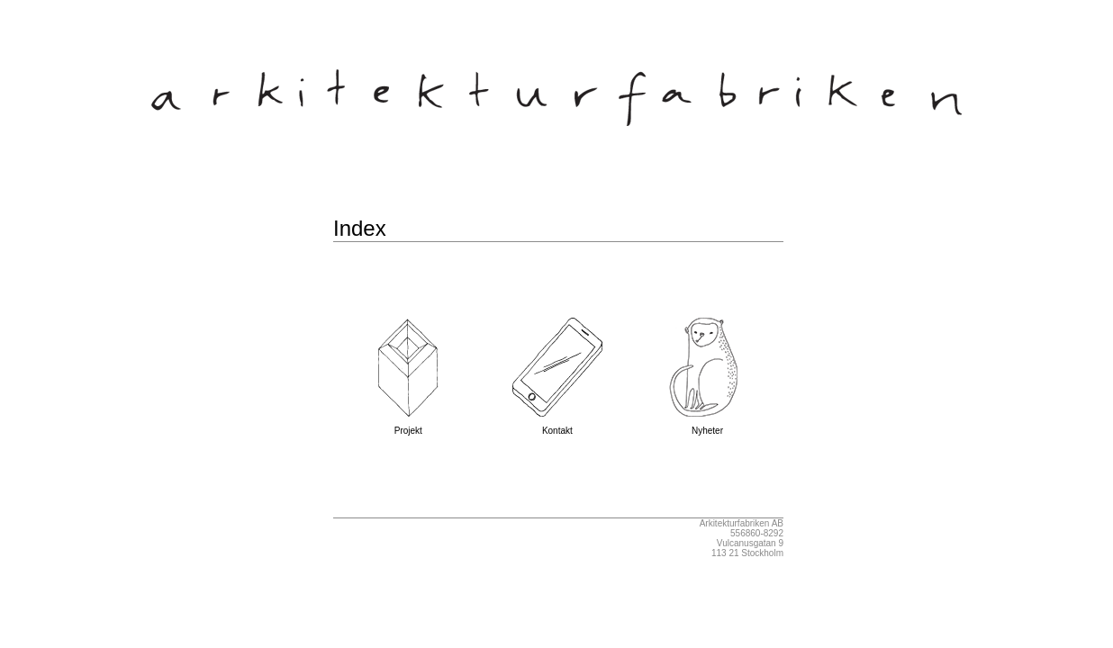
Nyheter (707, 427)
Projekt (408, 427)
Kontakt (557, 427)
